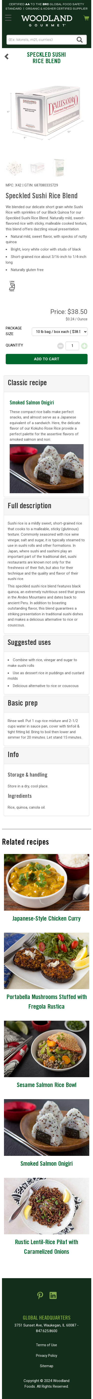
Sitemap (46, 1366)
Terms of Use (46, 1345)
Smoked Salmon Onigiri (32, 403)
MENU (7, 16)
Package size (14, 331)
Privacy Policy (46, 1356)
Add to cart (46, 359)
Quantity (14, 345)
